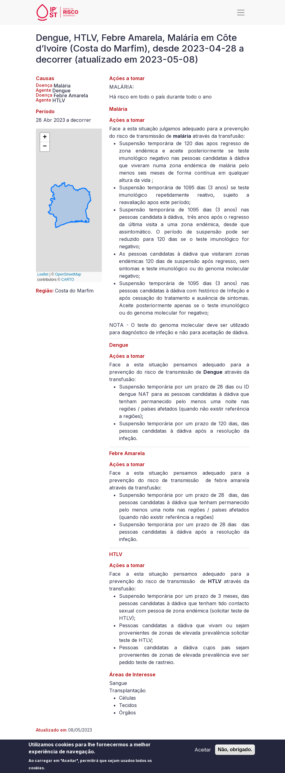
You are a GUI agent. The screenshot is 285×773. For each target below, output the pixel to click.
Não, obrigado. (235, 751)
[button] (44, 137)
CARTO (67, 279)
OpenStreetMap (68, 274)
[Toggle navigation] (240, 12)
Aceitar (202, 751)
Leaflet (42, 274)
